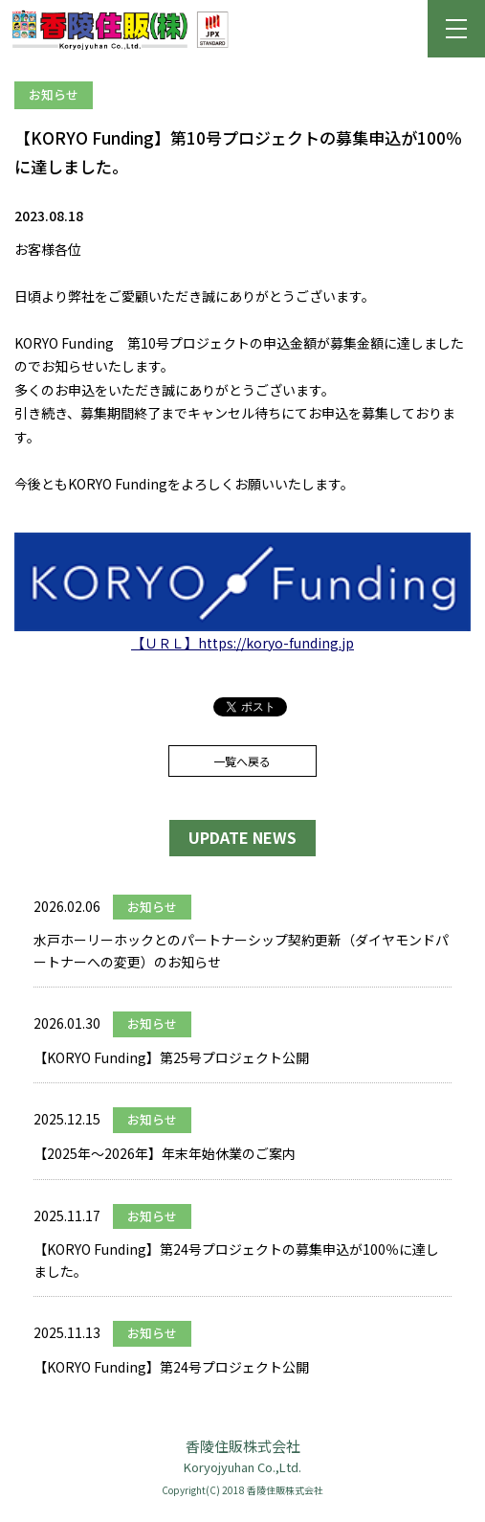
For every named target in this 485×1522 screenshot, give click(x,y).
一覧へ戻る (242, 761)
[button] (456, 28)
